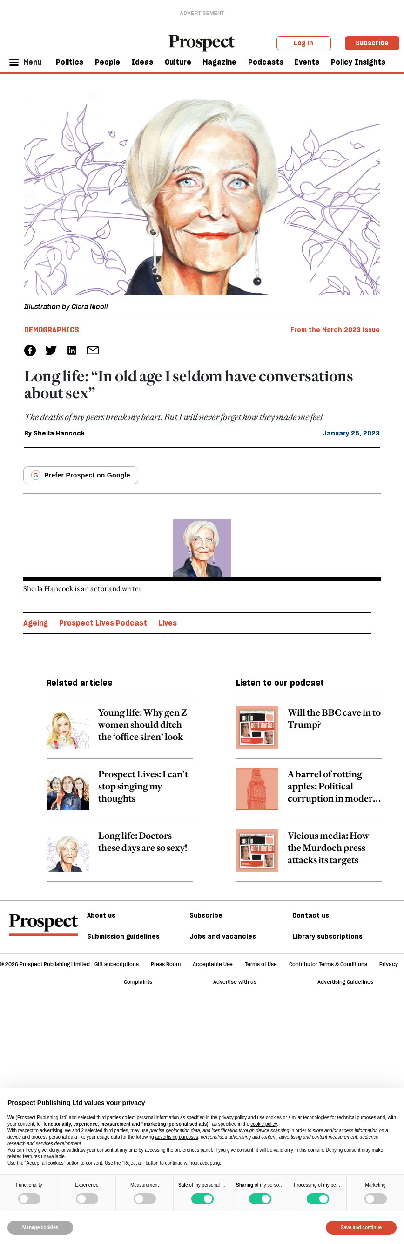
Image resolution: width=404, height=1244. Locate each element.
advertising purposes (176, 1137)
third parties (116, 1130)
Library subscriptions (327, 936)
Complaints (138, 982)
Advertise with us (234, 982)
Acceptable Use (213, 964)
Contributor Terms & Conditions (328, 964)
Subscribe (372, 43)
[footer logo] (43, 929)
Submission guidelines (123, 936)
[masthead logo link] (202, 42)
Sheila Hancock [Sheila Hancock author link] (59, 433)
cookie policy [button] (263, 1124)
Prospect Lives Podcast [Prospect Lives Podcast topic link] (103, 623)
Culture (178, 62)
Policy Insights (358, 62)
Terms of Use (261, 964)
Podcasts (265, 62)
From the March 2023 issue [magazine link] (335, 329)
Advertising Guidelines (345, 982)
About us (101, 915)
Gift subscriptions (116, 964)
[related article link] (120, 732)
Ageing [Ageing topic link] (35, 623)
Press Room (166, 964)
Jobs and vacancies (222, 936)
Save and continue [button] (361, 1227)
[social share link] (93, 350)
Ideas (142, 62)
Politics (69, 62)
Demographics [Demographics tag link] (51, 329)
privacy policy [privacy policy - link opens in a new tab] (233, 1117)
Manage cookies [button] (40, 1227)
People (107, 62)
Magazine (219, 62)
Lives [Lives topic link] (167, 623)
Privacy (388, 964)
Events (307, 62)
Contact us (310, 915)
